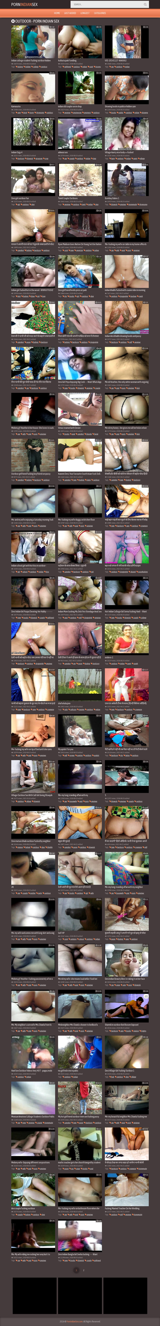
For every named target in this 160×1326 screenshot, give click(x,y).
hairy (112, 158)
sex (111, 67)
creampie (143, 526)
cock (65, 250)
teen (71, 250)
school (24, 572)
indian (84, 67)
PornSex (24, 4)
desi (93, 158)
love (42, 296)
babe (88, 480)
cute (123, 985)
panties (79, 755)
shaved (132, 572)
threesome (39, 113)
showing (144, 113)
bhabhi (49, 847)
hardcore (20, 158)
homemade (132, 204)
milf (129, 342)
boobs (112, 113)
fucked (27, 847)
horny (31, 113)
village (141, 158)
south (135, 663)
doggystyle (123, 296)
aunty (134, 158)
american (78, 250)
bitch (24, 113)
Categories (100, 13)
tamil (83, 204)
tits (65, 296)
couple (71, 158)
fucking (19, 67)
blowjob (29, 158)
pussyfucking (142, 572)
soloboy (72, 939)
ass (71, 1169)
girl (18, 204)
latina (127, 755)
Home (57, 13)
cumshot (20, 250)
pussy (28, 342)
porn (128, 250)
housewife (72, 801)
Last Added (70, 13)
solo (65, 709)
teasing (80, 709)
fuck (18, 296)
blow (32, 296)
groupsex (38, 158)
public (120, 113)
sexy (18, 113)
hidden (27, 67)
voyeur (71, 755)
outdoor (43, 67)
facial (95, 434)
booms (97, 67)
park (90, 67)
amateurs (86, 113)
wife (116, 250)
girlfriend (67, 67)
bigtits (143, 1031)
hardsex (132, 296)
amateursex (76, 113)
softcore (72, 709)
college (34, 67)
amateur (66, 113)
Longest (85, 13)
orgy (45, 158)
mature (19, 847)
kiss (46, 572)
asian (117, 985)
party (39, 893)
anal (122, 250)
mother (32, 893)
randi (140, 296)
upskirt (95, 755)
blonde (88, 434)
